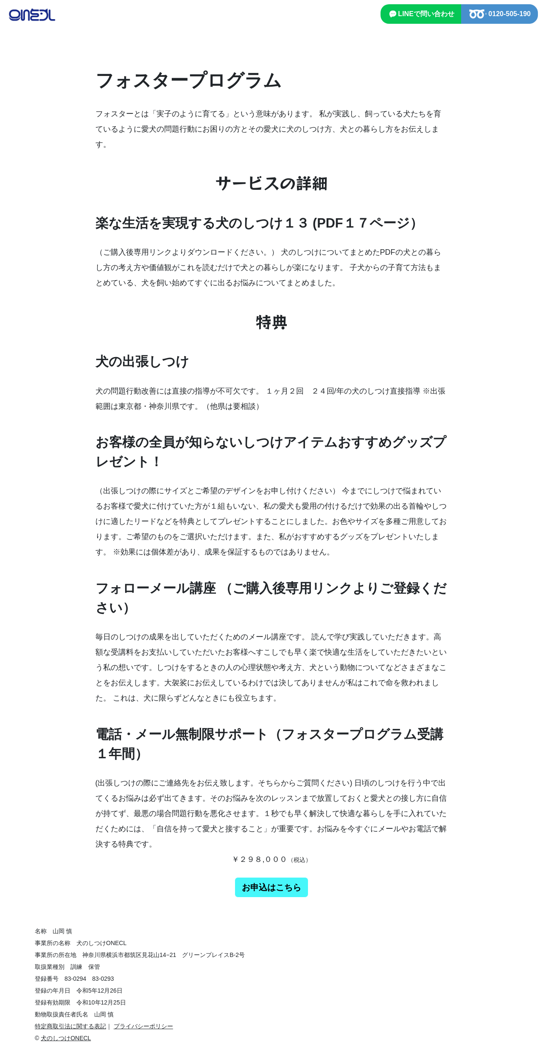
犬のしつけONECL (66, 1038)
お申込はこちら (271, 887)
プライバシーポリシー (143, 1026)
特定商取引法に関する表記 (70, 1026)
